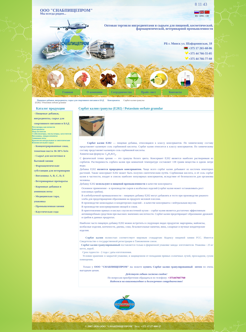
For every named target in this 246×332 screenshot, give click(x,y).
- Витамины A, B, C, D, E (49, 175)
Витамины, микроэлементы (45, 136)
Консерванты (113, 100)
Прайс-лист (148, 92)
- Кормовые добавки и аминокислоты (47, 189)
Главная (67, 92)
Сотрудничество (121, 92)
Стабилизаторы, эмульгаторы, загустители (51, 134)
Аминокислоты (39, 138)
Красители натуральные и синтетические (51, 140)
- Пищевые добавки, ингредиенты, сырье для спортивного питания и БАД (51, 118)
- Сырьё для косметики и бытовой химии (49, 158)
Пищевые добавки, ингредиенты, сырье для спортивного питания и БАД (70, 100)
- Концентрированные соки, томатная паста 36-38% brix (51, 148)
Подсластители (39, 131)
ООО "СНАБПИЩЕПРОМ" (66, 10)
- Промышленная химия (49, 206)
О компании (95, 92)
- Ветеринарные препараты (51, 181)
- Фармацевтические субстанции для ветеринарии (52, 168)
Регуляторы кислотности (43, 127)
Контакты (175, 92)
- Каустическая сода (46, 211)
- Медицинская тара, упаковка (46, 199)
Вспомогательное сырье (43, 143)
